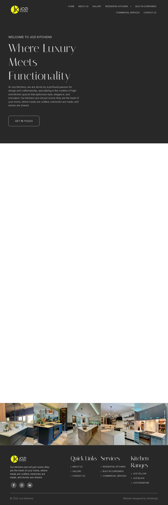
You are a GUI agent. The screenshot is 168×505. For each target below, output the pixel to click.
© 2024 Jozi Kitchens (21, 498)
